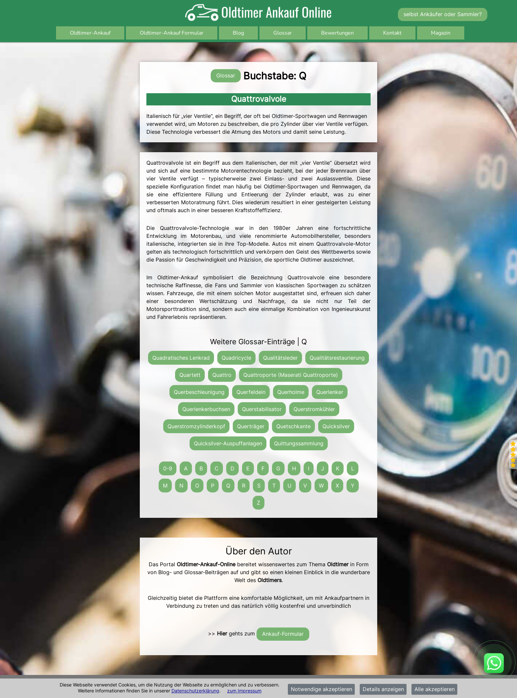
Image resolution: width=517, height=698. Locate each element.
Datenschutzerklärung (195, 690)
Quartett (189, 375)
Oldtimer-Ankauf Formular (171, 33)
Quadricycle (236, 357)
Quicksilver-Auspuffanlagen (228, 443)
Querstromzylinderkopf (196, 426)
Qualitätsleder (280, 357)
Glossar (282, 33)
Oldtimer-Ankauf (90, 33)
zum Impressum (244, 690)
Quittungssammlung (298, 443)
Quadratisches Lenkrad (181, 357)
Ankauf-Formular (283, 633)
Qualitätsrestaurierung (337, 357)
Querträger (250, 426)
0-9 (167, 468)
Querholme (290, 392)
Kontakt (392, 33)
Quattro (221, 375)
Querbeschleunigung (199, 392)
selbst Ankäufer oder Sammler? (443, 14)
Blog (238, 33)
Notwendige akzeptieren (321, 689)
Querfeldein (250, 392)
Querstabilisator (262, 409)
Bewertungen (337, 33)
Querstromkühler (314, 409)
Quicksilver (336, 426)
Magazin (440, 33)
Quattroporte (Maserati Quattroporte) (290, 375)
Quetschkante (293, 426)
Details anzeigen (383, 689)
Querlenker (329, 392)
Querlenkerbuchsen (206, 409)
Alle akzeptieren (434, 689)
